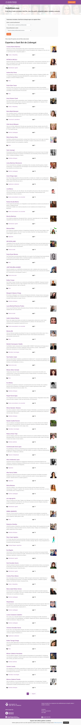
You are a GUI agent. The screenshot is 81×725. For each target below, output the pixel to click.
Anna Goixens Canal (12, 98)
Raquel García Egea (11, 396)
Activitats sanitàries (12, 442)
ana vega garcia (10, 498)
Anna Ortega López (11, 176)
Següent (33, 693)
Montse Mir (9, 331)
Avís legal (43, 712)
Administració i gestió (13, 67)
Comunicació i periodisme (14, 119)
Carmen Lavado (10, 666)
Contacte (43, 709)
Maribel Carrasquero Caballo (14, 344)
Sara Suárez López (11, 357)
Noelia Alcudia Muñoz (12, 202)
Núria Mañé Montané (12, 111)
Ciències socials (11, 249)
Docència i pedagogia (13, 132)
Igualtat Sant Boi (45, 717)
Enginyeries (10, 236)
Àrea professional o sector (12, 28)
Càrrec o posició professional (13, 22)
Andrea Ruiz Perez (11, 72)
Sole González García (12, 563)
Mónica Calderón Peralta (13, 679)
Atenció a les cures (12, 275)
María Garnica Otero (12, 137)
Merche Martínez (11, 216)
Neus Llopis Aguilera (12, 537)
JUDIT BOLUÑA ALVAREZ (13, 267)
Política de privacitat (58, 722)
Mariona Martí (10, 228)
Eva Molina (9, 383)
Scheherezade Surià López (13, 446)
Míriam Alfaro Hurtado (12, 370)
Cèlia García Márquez (12, 124)
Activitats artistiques (12, 158)
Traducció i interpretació (13, 454)
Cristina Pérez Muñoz (12, 576)
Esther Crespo (10, 280)
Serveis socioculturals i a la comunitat (16, 197)
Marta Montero (10, 485)
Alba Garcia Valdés (11, 472)
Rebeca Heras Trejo (11, 434)
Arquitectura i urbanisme (13, 184)
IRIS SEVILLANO (11, 241)
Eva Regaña (9, 550)
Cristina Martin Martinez (13, 46)
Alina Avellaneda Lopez (13, 459)
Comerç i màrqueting (12, 54)
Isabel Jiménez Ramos (12, 318)
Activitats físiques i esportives (14, 545)
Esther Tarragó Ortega (12, 640)
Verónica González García (13, 627)
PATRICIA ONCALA (11, 59)
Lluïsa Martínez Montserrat (14, 163)
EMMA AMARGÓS (11, 511)
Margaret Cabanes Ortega (13, 293)
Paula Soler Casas (11, 85)
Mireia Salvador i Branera (13, 408)
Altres (9, 80)
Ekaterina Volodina (11, 524)
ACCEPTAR (66, 722)
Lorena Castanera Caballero (14, 615)
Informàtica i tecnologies (13, 352)
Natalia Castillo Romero (13, 421)
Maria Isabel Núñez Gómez (14, 589)
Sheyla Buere (10, 602)
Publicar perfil (72, 2)
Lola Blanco (9, 189)
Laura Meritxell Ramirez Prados (15, 306)
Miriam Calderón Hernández (14, 653)
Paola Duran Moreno (12, 254)
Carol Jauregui (10, 150)
